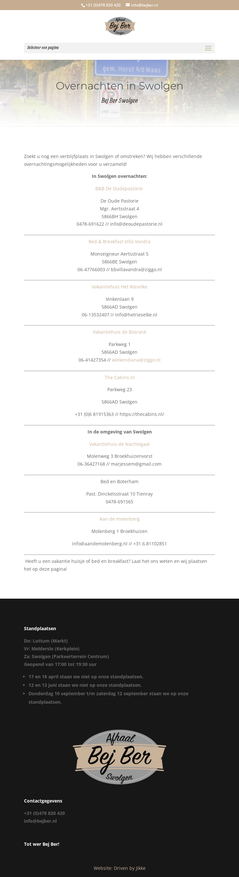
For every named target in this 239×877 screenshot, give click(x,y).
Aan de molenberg (120, 519)
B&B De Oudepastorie (119, 188)
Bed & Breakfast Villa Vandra (119, 241)
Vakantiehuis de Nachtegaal (119, 444)
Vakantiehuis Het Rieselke (120, 287)
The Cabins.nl (120, 377)
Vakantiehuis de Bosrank (119, 332)
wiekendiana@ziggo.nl (136, 360)
